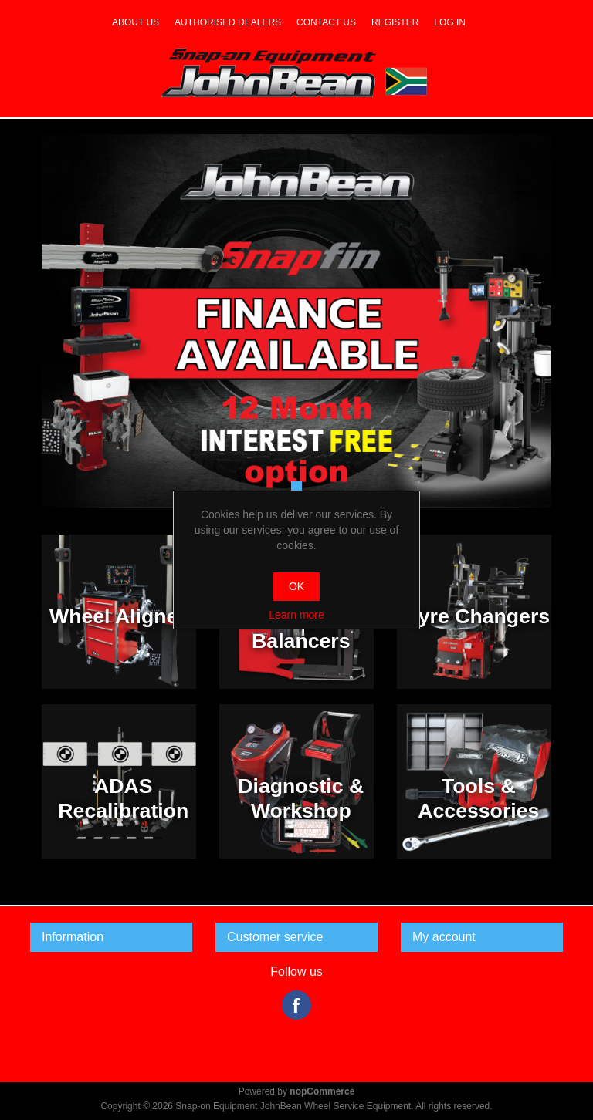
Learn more (296, 615)
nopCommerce (322, 1091)
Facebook (296, 1005)
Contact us (326, 22)
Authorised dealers (228, 22)
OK (296, 586)
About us (135, 22)
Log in (450, 22)
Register (394, 22)
